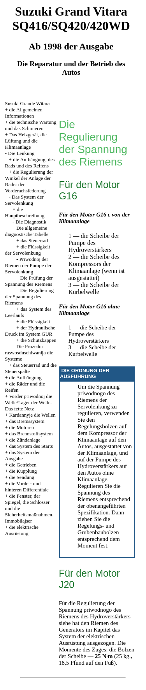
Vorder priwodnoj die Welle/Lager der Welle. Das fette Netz (28, 402)
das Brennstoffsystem (31, 434)
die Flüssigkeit (35, 321)
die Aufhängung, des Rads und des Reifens (30, 163)
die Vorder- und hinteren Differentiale (27, 487)
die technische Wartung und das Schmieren (30, 125)
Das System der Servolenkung (24, 200)
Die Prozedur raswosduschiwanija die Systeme (29, 352)
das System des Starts (31, 446)
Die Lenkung (21, 153)
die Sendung (21, 477)
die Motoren (21, 427)
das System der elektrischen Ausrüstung (89, 636)
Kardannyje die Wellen (32, 415)
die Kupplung (23, 471)
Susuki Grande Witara (27, 103)
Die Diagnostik (31, 222)
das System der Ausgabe (22, 455)
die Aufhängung (25, 377)
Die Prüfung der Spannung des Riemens (29, 281)
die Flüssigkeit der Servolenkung (27, 250)
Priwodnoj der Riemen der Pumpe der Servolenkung (28, 265)
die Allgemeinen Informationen (23, 113)
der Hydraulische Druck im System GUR (30, 331)
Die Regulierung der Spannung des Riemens (29, 296)
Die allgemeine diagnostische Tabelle (27, 231)
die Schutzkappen (38, 340)
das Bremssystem (26, 421)
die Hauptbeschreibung (24, 212)
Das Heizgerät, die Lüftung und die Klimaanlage (26, 141)
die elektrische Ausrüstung (22, 530)
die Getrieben (22, 465)
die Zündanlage (24, 440)
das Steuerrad (34, 240)
